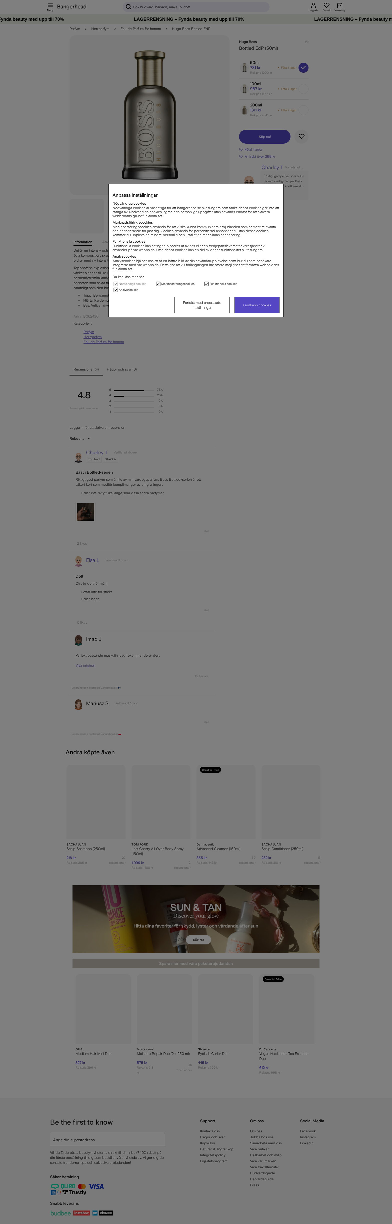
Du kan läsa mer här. (128, 277)
